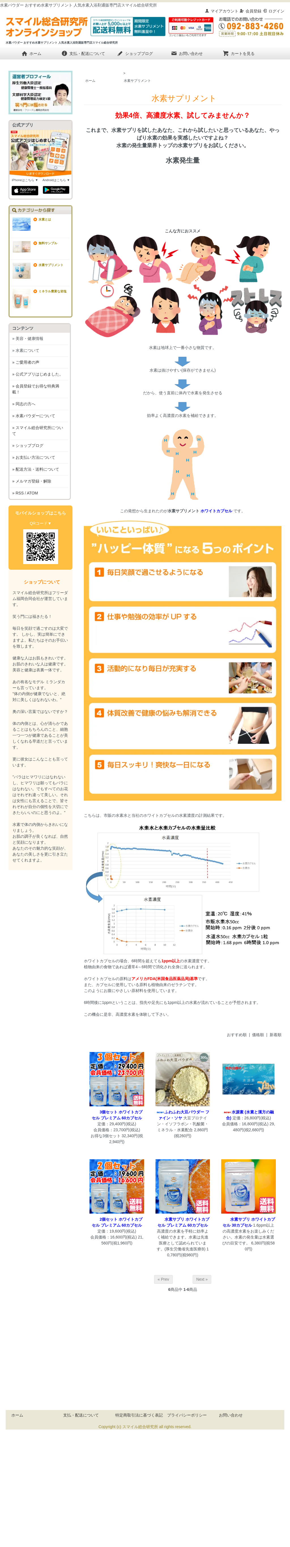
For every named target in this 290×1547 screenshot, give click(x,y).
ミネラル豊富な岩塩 (53, 291)
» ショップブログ (27, 445)
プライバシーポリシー (187, 1415)
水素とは (45, 219)
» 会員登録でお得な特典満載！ (35, 389)
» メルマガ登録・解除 (31, 481)
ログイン (273, 10)
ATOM (32, 493)
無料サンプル (48, 243)
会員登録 (250, 10)
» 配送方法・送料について (35, 469)
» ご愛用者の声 (25, 362)
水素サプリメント (137, 81)
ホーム (31, 53)
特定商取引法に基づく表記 (139, 1415)
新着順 (276, 1034)
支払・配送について (83, 53)
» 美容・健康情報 (27, 338)
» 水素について (25, 350)
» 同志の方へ (23, 404)
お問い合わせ (187, 53)
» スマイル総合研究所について (37, 430)
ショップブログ (135, 53)
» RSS (18, 493)
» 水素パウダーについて (33, 415)
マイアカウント (221, 10)
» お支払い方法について (33, 457)
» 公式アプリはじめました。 (37, 374)
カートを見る (239, 53)
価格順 (258, 1034)
